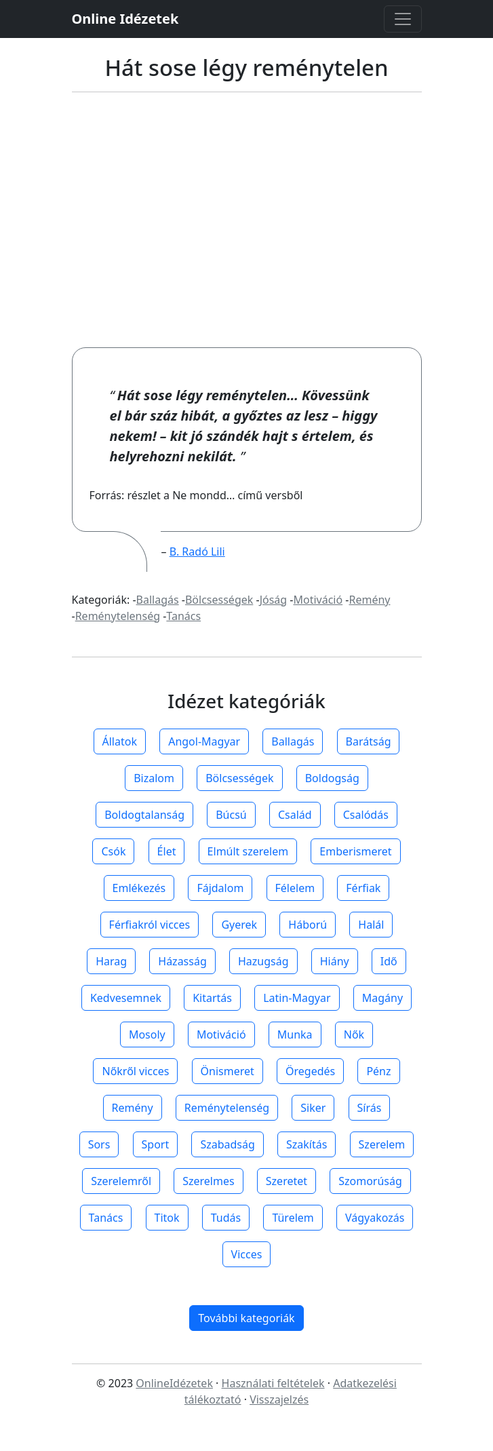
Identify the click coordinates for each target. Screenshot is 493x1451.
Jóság (274, 599)
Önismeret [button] (227, 1071)
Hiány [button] (334, 961)
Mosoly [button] (147, 1034)
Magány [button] (382, 997)
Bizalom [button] (154, 778)
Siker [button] (313, 1107)
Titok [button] (167, 1217)
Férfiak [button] (363, 888)
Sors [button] (99, 1144)
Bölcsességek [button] (239, 778)
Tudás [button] (226, 1217)
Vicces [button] (246, 1254)
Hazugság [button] (263, 961)
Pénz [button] (378, 1071)
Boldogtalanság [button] (144, 814)
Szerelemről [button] (121, 1181)
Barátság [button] (368, 741)
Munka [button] (295, 1034)
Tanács (183, 615)
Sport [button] (156, 1144)
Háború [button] (307, 924)
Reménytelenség (117, 615)
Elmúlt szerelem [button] (248, 851)
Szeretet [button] (286, 1181)
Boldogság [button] (332, 778)
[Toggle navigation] (403, 19)
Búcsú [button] (231, 814)
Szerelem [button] (382, 1144)
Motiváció (317, 599)
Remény (369, 599)
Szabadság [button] (227, 1144)
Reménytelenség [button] (226, 1107)
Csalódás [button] (366, 814)
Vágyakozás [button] (374, 1217)
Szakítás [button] (306, 1144)
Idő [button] (388, 961)
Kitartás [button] (212, 997)
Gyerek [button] (239, 924)
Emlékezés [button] (139, 888)
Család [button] (295, 814)
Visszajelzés (279, 1399)
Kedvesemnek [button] (125, 997)
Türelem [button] (292, 1217)
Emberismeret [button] (355, 851)
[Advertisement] (247, 220)
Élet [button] (166, 851)
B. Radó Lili (197, 551)
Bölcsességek (219, 599)
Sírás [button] (369, 1107)
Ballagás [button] (292, 741)
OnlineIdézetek (174, 1383)
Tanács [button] (106, 1217)
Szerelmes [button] (208, 1181)
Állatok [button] (119, 741)
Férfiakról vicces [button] (150, 924)
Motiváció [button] (221, 1034)
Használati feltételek (273, 1383)
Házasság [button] (182, 961)
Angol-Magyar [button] (204, 741)
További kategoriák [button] (246, 1318)
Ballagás (157, 599)
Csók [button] (113, 851)
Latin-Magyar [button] (296, 997)
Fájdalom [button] (220, 888)
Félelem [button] (295, 888)
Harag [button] (111, 961)
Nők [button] (354, 1034)
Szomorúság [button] (370, 1181)
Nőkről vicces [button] (135, 1071)
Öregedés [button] (310, 1071)
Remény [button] (132, 1107)
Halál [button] (371, 924)
